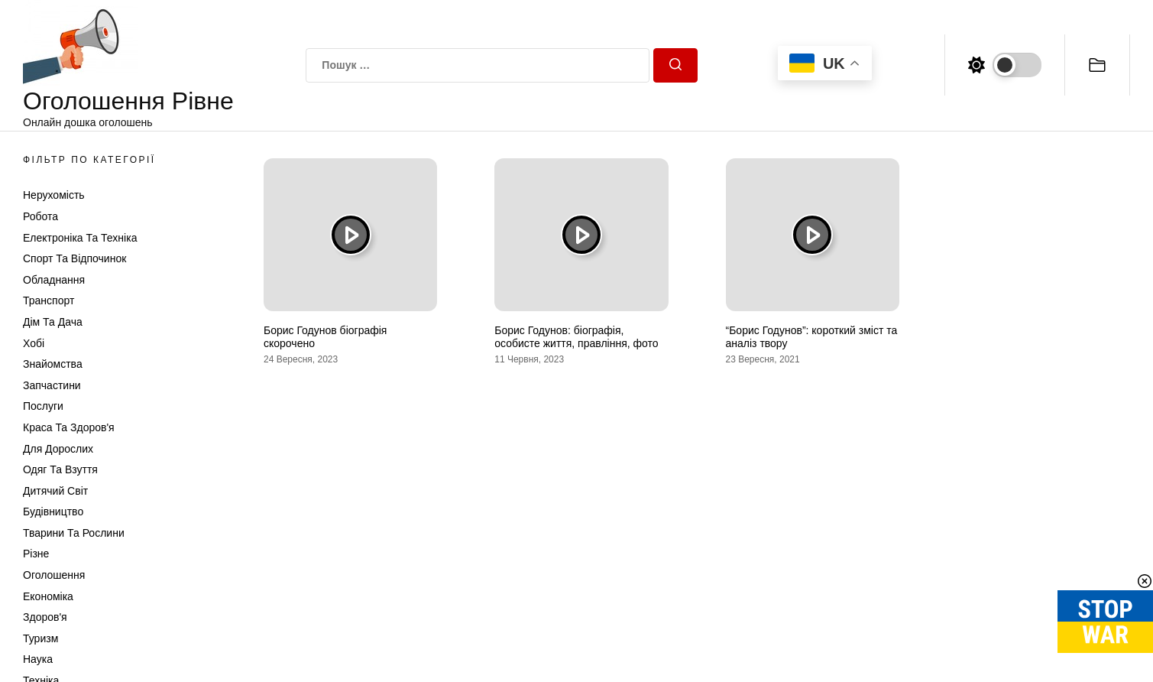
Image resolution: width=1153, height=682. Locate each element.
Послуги (43, 406)
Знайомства (53, 364)
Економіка (48, 596)
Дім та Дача (53, 322)
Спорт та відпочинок (74, 258)
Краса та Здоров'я (69, 427)
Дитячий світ (55, 491)
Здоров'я (45, 617)
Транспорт (48, 300)
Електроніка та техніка (80, 238)
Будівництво (53, 511)
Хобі (33, 343)
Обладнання (54, 280)
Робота (40, 216)
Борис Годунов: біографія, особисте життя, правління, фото (576, 336)
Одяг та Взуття (60, 469)
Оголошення (54, 575)
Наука (38, 659)
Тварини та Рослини (74, 533)
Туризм (40, 638)
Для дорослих (58, 449)
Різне (36, 553)
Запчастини (52, 385)
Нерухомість (54, 195)
